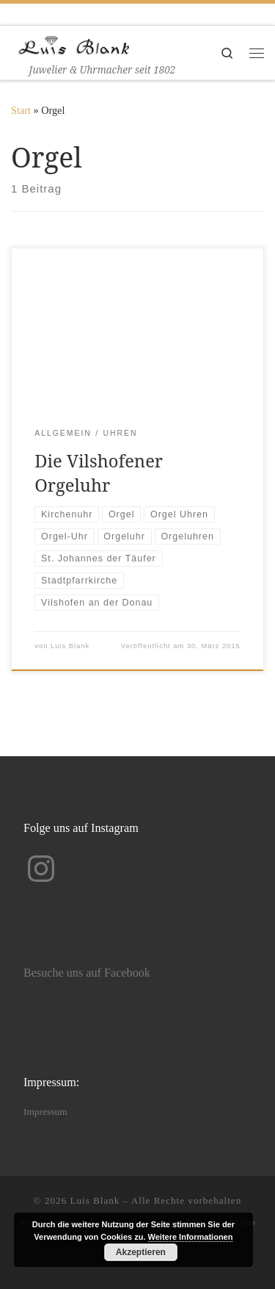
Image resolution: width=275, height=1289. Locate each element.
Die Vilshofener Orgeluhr (98, 473)
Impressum (45, 1111)
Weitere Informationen (190, 1236)
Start (21, 110)
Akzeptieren (141, 1252)
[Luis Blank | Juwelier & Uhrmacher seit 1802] (74, 43)
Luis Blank (70, 646)
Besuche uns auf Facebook (86, 973)
